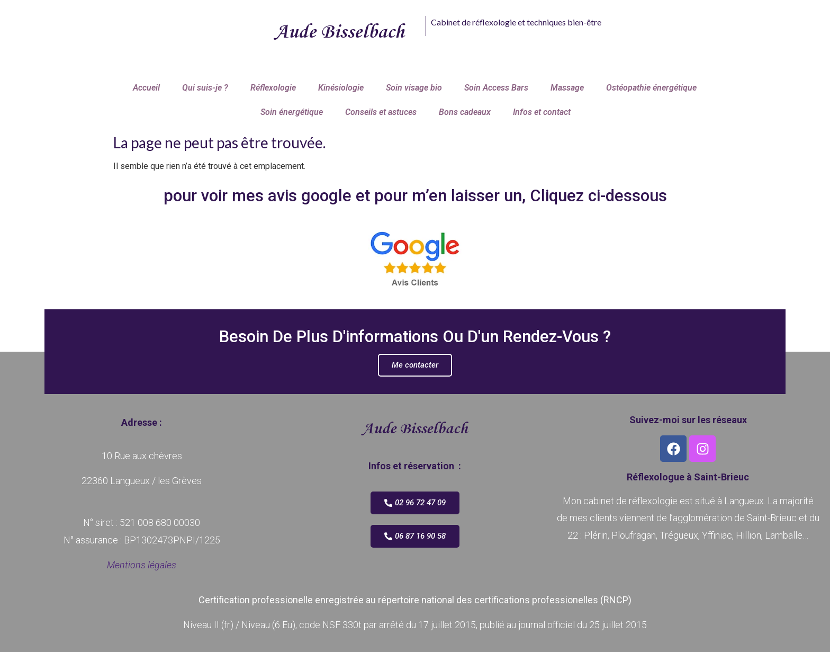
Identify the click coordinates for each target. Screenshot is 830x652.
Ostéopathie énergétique (651, 88)
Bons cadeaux (465, 112)
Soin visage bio (414, 88)
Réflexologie (273, 88)
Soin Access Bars (496, 88)
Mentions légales (141, 564)
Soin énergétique (291, 112)
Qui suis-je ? (205, 88)
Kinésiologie (341, 88)
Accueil (146, 88)
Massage (567, 88)
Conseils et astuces (381, 112)
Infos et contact (542, 112)
